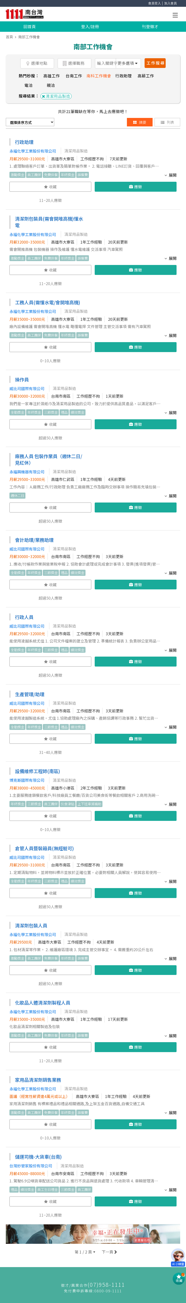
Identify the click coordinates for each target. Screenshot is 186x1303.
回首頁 (29, 26)
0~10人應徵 (50, 360)
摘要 (139, 122)
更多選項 (127, 63)
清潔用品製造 (56, 96)
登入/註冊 (90, 26)
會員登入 (154, 3)
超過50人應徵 (50, 438)
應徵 (135, 187)
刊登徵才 (150, 26)
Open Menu (176, 15)
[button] (84, 1251)
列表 (167, 122)
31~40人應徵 (50, 752)
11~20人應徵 (50, 200)
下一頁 (109, 1252)
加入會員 (170, 3)
